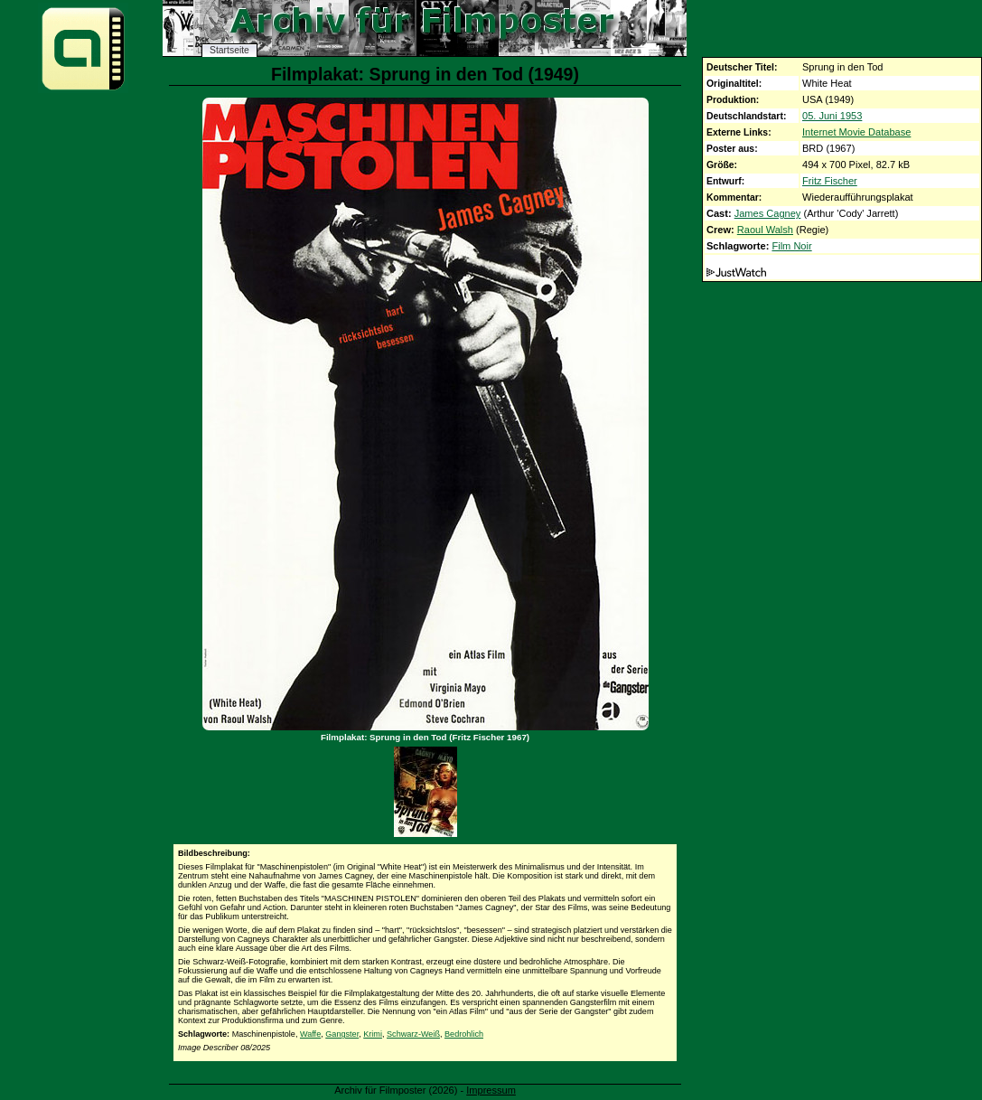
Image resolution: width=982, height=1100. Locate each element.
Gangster (342, 1034)
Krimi (372, 1034)
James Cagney (767, 213)
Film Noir (791, 245)
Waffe (310, 1034)
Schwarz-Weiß (413, 1034)
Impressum (491, 1090)
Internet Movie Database (856, 132)
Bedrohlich (463, 1034)
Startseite (229, 50)
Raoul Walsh (765, 229)
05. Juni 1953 (832, 115)
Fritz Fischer (829, 180)
